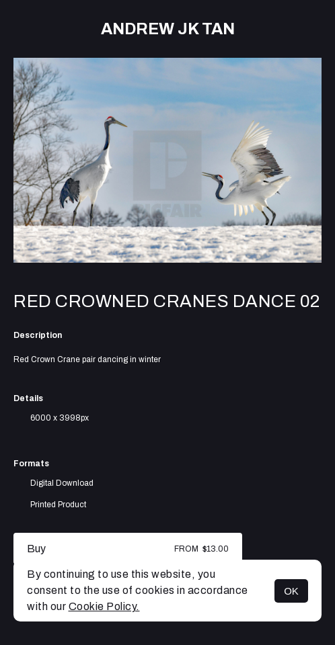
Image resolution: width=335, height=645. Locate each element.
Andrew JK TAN (168, 29)
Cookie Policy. (104, 606)
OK (291, 591)
